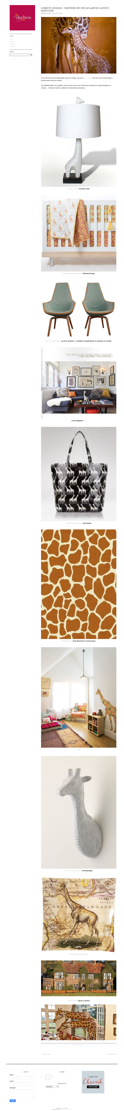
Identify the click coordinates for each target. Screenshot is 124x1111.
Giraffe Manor (73, 1001)
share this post (78, 1045)
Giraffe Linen (66, 641)
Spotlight (12, 46)
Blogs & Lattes (66, 1109)
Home (11, 39)
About (11, 41)
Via (85, 420)
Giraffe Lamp (72, 189)
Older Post (111, 1054)
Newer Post (46, 1054)
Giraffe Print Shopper (73, 523)
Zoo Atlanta (87, 78)
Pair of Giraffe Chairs (53, 341)
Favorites (12, 44)
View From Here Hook (72, 871)
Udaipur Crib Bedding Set (72, 273)
